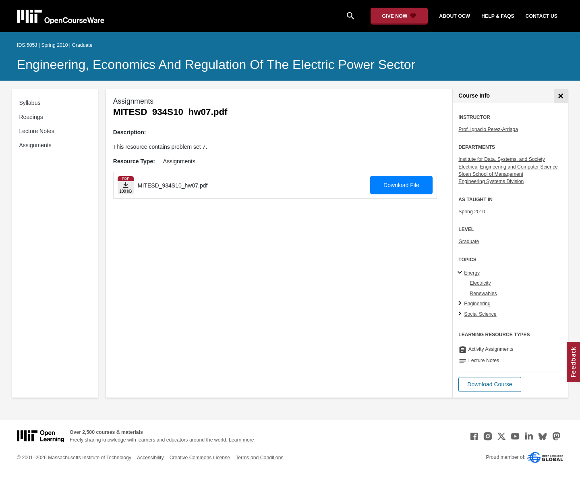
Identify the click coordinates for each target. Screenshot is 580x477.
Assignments (35, 145)
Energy (472, 273)
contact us (541, 16)
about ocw (454, 16)
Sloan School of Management (490, 174)
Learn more (241, 440)
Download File (401, 185)
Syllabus (30, 103)
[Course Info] (561, 96)
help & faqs (497, 16)
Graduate (468, 241)
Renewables (483, 293)
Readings (31, 117)
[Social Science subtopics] (461, 314)
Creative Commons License (200, 457)
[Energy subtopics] (461, 273)
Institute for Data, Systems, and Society (501, 159)
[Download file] (126, 185)
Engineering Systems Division (491, 181)
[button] (489, 384)
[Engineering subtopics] (461, 303)
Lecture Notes (36, 131)
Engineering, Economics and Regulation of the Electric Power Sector (216, 64)
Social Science (480, 314)
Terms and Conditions (259, 457)
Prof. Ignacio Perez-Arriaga (488, 129)
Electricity (480, 283)
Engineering (477, 303)
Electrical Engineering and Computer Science (508, 167)
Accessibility (150, 457)
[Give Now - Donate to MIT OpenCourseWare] (399, 16)
